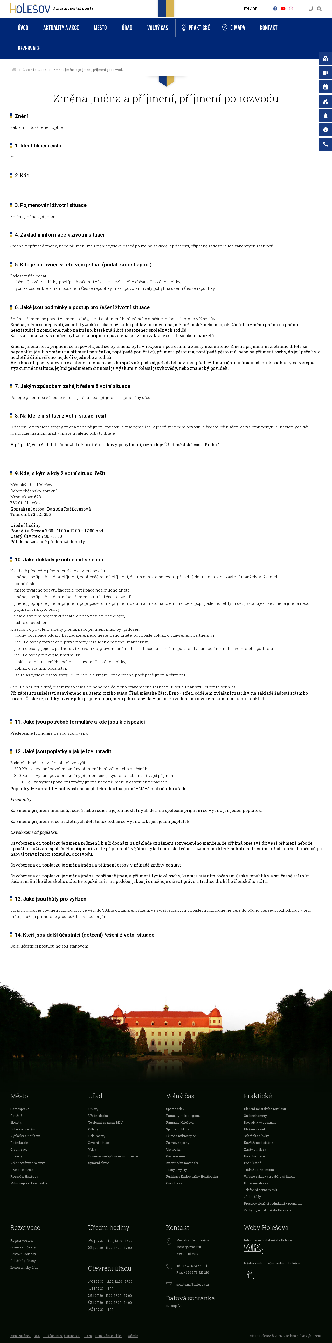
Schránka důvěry (256, 1136)
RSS (37, 1336)
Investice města (22, 1169)
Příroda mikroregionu (182, 1136)
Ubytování (173, 1149)
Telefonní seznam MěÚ (105, 1122)
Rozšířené (39, 127)
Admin (133, 1336)
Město (100, 28)
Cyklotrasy (174, 1183)
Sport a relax (175, 1109)
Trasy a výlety (176, 1169)
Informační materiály (182, 1163)
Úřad (127, 28)
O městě (16, 1115)
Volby (92, 1149)
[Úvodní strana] (14, 70)
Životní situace (34, 70)
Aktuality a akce (61, 28)
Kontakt (269, 28)
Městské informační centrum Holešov (272, 1263)
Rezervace (29, 48)
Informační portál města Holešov (268, 1240)
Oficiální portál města (73, 8)
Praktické (195, 28)
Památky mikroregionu (183, 1115)
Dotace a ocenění (22, 1129)
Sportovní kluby (177, 1129)
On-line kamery (255, 1115)
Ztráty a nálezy (255, 1149)
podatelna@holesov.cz (192, 1284)
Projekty (16, 1156)
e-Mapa (233, 28)
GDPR (88, 1336)
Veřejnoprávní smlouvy (27, 1163)
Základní (18, 127)
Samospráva (19, 1109)
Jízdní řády (252, 1196)
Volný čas (157, 28)
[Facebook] (275, 8)
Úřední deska (98, 1115)
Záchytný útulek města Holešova (267, 1210)
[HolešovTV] (283, 8)
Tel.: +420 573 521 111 (191, 1266)
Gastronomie (175, 1156)
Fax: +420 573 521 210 (192, 1272)
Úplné (57, 127)
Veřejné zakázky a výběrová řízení (269, 1176)
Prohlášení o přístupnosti (61, 1336)
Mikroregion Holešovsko (28, 1183)
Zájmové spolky (177, 1142)
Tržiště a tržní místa (259, 1169)
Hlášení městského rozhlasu (265, 1109)
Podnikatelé (19, 1142)
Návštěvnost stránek (259, 1142)
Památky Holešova (180, 1122)
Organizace (18, 1149)
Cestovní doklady (23, 1254)
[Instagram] (291, 8)
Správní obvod (98, 1163)
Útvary (93, 1109)
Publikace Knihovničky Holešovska (192, 1176)
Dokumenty (96, 1136)
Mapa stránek (20, 1336)
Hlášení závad (254, 1129)
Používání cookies (108, 1336)
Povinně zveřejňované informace (113, 1156)
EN (246, 8)
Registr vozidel (21, 1240)
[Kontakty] (311, 9)
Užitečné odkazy (256, 1183)
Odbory (93, 1129)
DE (254, 8)
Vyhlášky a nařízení (25, 1136)
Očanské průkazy (23, 1247)
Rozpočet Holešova (24, 1176)
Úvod (23, 28)
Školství (16, 1122)
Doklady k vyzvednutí (260, 1122)
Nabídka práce (254, 1156)
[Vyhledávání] (319, 9)
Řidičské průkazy (23, 1261)
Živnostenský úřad (24, 1267)
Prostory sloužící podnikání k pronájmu (273, 1203)
